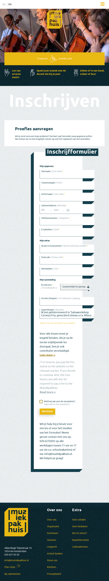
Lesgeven (52, 547)
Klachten (51, 567)
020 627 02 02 (11, 555)
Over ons (51, 520)
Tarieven (51, 540)
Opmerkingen (52, 310)
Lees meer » (47, 355)
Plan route (9, 567)
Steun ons (52, 560)
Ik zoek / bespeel (60, 298)
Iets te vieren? (79, 533)
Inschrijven (52, 533)
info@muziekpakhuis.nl (16, 560)
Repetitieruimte (80, 540)
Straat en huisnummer (64, 246)
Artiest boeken (55, 553)
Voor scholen (79, 520)
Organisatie (53, 526)
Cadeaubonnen (80, 547)
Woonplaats (50, 268)
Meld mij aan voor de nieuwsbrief (60, 402)
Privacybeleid (54, 574)
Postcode (52, 257)
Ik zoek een (49, 286)
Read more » (48, 392)
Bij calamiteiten (12, 574)
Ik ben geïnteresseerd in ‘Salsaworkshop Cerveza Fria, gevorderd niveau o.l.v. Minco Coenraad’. (67, 313)
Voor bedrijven (80, 526)
